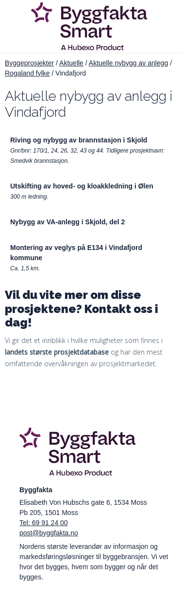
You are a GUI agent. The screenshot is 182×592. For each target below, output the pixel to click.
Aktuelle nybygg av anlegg (128, 63)
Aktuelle (71, 63)
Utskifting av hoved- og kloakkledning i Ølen (81, 186)
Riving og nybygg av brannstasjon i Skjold (78, 140)
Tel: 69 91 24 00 (43, 523)
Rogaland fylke (27, 73)
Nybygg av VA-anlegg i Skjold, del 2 (67, 222)
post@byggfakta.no (48, 533)
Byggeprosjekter (29, 63)
